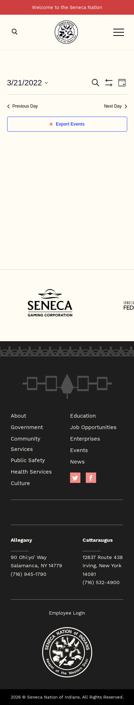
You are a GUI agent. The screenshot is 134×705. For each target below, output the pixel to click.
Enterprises (85, 438)
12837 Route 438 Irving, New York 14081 (103, 565)
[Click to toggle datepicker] (27, 83)
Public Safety (28, 460)
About (18, 415)
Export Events (67, 124)
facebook (91, 478)
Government (27, 427)
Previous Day (22, 106)
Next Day (115, 106)
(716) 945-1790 (28, 574)
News (77, 461)
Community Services (25, 443)
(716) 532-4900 (101, 582)
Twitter (75, 478)
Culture (20, 483)
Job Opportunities (93, 427)
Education (83, 415)
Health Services (31, 471)
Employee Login (67, 613)
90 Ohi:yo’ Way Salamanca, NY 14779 (36, 561)
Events (79, 450)
